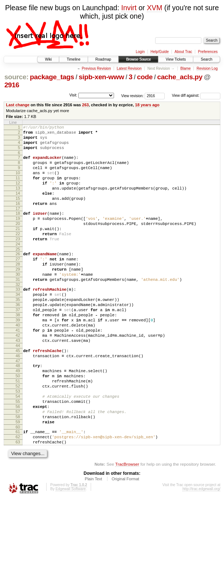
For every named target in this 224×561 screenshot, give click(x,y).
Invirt (129, 8)
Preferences (208, 52)
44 (18, 388)
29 (18, 296)
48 (18, 411)
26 (18, 278)
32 (18, 315)
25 (18, 273)
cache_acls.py (179, 77)
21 (18, 248)
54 (18, 449)
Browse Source (138, 59)
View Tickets (176, 59)
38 (18, 351)
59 (18, 480)
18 (18, 230)
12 (18, 194)
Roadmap (103, 59)
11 (18, 188)
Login (140, 52)
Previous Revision (96, 68)
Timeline (73, 59)
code (145, 77)
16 (18, 219)
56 (18, 461)
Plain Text (93, 541)
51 (18, 430)
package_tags (52, 77)
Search (206, 59)
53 (18, 442)
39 (18, 357)
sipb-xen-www (101, 77)
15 (18, 212)
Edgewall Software (70, 551)
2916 (11, 85)
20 (18, 242)
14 (18, 206)
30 (18, 303)
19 (18, 236)
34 (18, 326)
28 (18, 290)
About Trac (183, 52)
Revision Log (207, 68)
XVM (154, 8)
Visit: (73, 95)
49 (18, 418)
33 (18, 320)
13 (18, 200)
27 (18, 284)
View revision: (132, 96)
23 (18, 261)
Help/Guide (159, 52)
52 (18, 436)
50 (18, 424)
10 (18, 181)
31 (18, 309)
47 (18, 407)
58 (18, 474)
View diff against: (196, 96)
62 (18, 497)
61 (18, 491)
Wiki (48, 59)
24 (18, 267)
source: (16, 77)
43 (18, 382)
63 (18, 503)
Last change (18, 105)
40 (18, 363)
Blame (185, 68)
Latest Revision (129, 68)
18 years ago (147, 105)
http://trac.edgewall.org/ (201, 551)
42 (18, 376)
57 (18, 467)
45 (18, 394)
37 (18, 345)
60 (18, 486)
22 (18, 254)
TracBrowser (127, 526)
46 (18, 400)
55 (18, 455)
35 (18, 332)
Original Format (125, 541)
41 (18, 369)
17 (18, 225)
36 (18, 338)
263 (85, 105)
